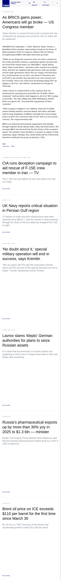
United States (5, 146)
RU (29, 3)
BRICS (13, 146)
